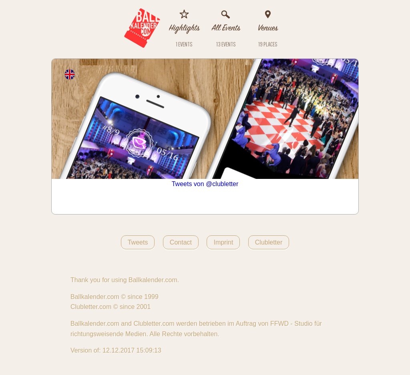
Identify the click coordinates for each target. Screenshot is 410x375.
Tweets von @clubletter (205, 183)
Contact (181, 242)
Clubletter (268, 242)
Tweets (138, 242)
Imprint (223, 242)
